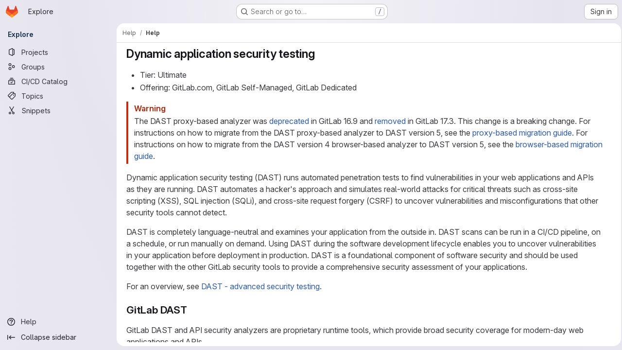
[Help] (58, 322)
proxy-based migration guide (521, 133)
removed (389, 121)
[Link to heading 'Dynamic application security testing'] (319, 54)
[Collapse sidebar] (58, 337)
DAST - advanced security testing (259, 286)
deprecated (288, 121)
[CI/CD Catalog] (58, 81)
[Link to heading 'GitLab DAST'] (191, 310)
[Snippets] (58, 110)
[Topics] (58, 96)
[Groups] (58, 66)
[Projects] (58, 52)
